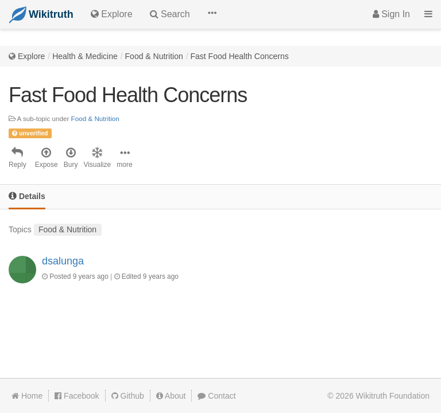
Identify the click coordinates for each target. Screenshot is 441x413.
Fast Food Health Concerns (240, 56)
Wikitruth (393, 395)
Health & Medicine (85, 56)
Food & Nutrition (154, 56)
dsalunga (63, 261)
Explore (31, 56)
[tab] (27, 197)
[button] (212, 14)
